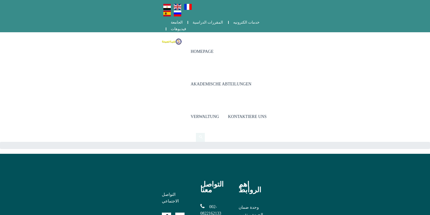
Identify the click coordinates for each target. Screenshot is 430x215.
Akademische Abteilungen (263, 29)
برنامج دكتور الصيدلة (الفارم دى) (307, 113)
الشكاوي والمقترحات (297, 121)
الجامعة (282, 5)
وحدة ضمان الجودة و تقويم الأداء (307, 106)
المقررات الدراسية (313, 5)
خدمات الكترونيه (351, 5)
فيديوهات (382, 5)
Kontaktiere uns (355, 29)
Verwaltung (312, 29)
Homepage (208, 29)
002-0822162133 (178, 105)
